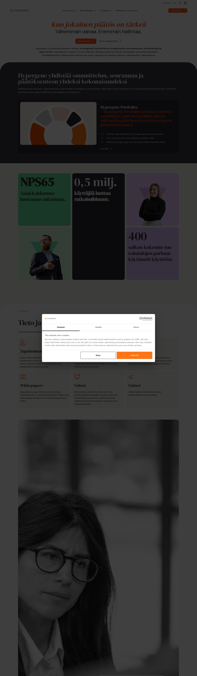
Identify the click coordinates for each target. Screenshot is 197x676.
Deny (98, 355)
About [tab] (136, 327)
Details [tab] (98, 327)
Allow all (134, 355)
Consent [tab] (61, 327)
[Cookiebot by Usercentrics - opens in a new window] (141, 319)
